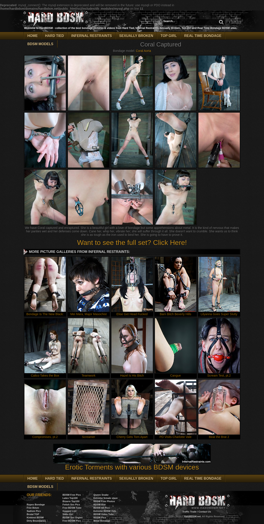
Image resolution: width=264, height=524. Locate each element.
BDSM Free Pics (72, 495)
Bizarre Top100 (71, 501)
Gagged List (69, 511)
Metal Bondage (101, 520)
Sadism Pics (34, 511)
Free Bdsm (33, 507)
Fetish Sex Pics (71, 504)
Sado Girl (68, 514)
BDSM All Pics (101, 507)
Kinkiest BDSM (35, 517)
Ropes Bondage (36, 504)
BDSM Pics (99, 517)
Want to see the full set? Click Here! (132, 242)
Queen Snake (101, 495)
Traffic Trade (189, 511)
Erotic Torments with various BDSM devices (132, 464)
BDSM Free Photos (104, 501)
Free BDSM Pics (72, 520)
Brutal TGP (33, 514)
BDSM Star (99, 504)
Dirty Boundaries (36, 520)
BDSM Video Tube (103, 514)
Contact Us (204, 511)
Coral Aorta (143, 51)
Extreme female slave (105, 498)
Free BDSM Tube (72, 507)
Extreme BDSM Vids (104, 511)
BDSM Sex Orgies (73, 517)
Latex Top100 (70, 498)
